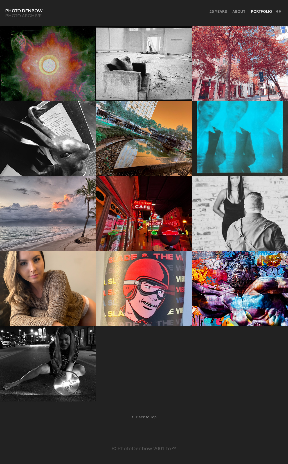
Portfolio (261, 11)
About (238, 11)
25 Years (218, 11)
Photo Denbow (24, 10)
